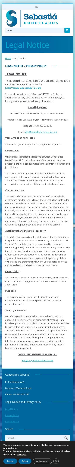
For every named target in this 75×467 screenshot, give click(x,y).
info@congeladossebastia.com (41, 132)
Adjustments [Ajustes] (42, 461)
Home (8, 58)
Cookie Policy (12, 421)
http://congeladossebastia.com (23, 87)
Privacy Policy (12, 415)
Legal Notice (11, 409)
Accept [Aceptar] (10, 461)
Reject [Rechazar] (25, 461)
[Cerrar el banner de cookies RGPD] (56, 461)
